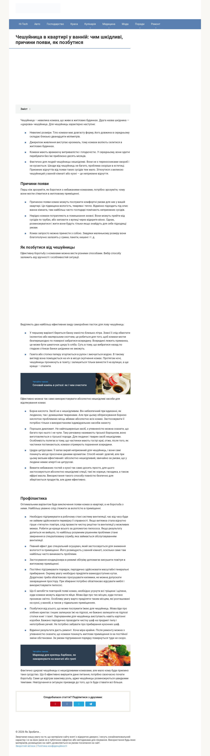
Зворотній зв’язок (25, 746)
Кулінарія (90, 24)
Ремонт (155, 24)
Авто (37, 24)
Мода (125, 24)
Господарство (55, 24)
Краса (74, 24)
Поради (139, 24)
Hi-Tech (23, 24)
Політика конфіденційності (52, 746)
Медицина (108, 24)
